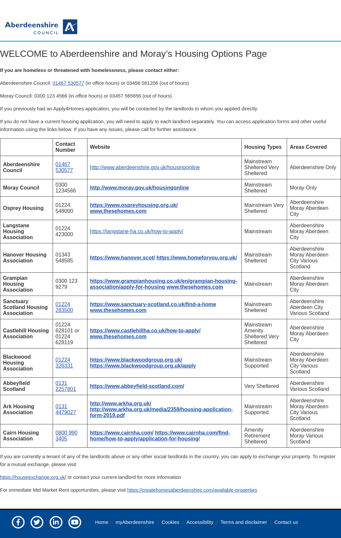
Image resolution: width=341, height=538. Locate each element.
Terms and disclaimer (244, 522)
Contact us (286, 522)
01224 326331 (64, 363)
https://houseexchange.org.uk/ (33, 477)
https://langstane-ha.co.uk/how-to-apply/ (136, 231)
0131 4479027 (66, 409)
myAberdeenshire (135, 522)
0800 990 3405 (67, 435)
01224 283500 (64, 307)
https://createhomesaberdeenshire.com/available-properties (192, 490)
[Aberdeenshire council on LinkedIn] (56, 522)
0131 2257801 (66, 386)
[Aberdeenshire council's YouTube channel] (74, 522)
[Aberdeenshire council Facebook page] (18, 522)
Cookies (170, 522)
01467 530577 (68, 83)
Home (101, 522)
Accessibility (199, 522)
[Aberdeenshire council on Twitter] (37, 522)
